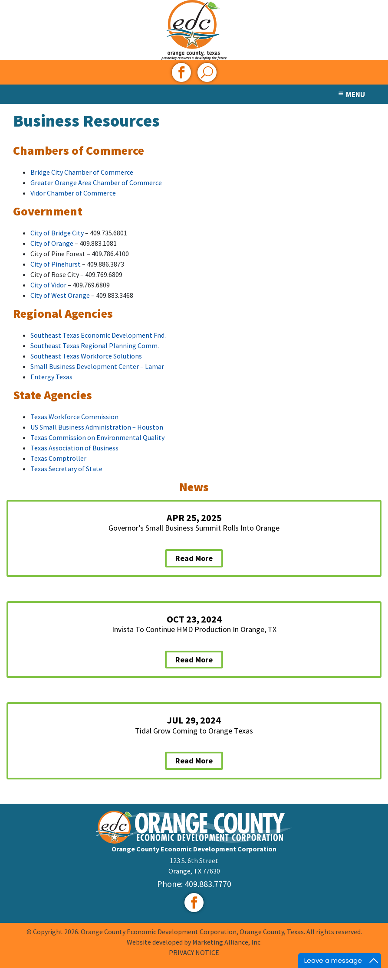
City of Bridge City (57, 232)
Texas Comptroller (58, 458)
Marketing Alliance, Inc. (227, 942)
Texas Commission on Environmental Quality (97, 437)
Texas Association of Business (74, 447)
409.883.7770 (207, 883)
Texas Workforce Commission (74, 416)
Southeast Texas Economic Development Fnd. (98, 335)
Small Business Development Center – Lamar (97, 366)
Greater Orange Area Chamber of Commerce (96, 182)
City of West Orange (60, 295)
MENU (351, 94)
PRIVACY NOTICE (194, 952)
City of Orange (51, 243)
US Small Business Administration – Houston (96, 427)
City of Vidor (48, 284)
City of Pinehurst (55, 264)
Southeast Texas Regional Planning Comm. (94, 345)
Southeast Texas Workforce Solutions (86, 356)
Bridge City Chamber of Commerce (81, 172)
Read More (194, 558)
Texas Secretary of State (66, 468)
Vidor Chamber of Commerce (73, 193)
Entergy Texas (51, 376)
